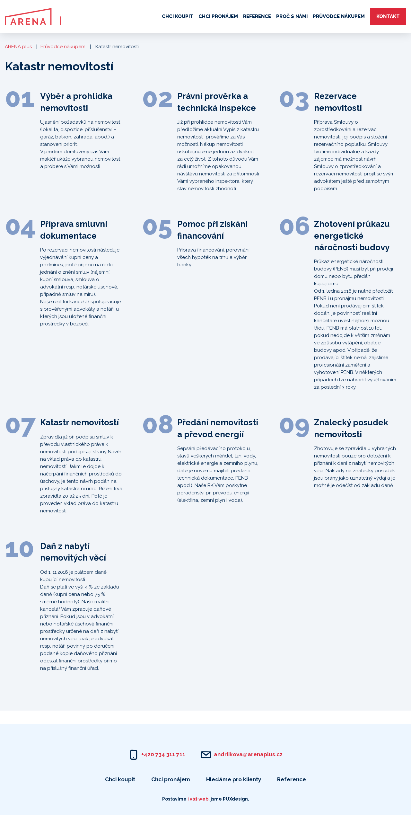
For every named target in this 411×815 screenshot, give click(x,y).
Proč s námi (292, 16)
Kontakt (388, 16)
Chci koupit (177, 16)
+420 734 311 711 (163, 754)
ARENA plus (18, 46)
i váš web (198, 799)
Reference (257, 16)
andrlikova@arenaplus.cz (248, 754)
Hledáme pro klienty (233, 779)
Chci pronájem (218, 16)
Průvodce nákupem (339, 16)
